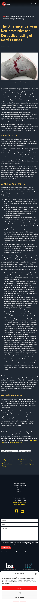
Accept (19, 588)
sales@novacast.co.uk (19, 502)
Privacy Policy (16, 601)
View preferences (19, 597)
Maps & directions (19, 504)
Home (4, 16)
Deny (19, 593)
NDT (3, 451)
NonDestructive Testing (25, 451)
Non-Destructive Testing (11, 451)
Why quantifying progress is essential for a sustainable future (8, 463)
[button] (36, 574)
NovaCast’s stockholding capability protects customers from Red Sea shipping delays (26, 462)
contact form (33, 551)
